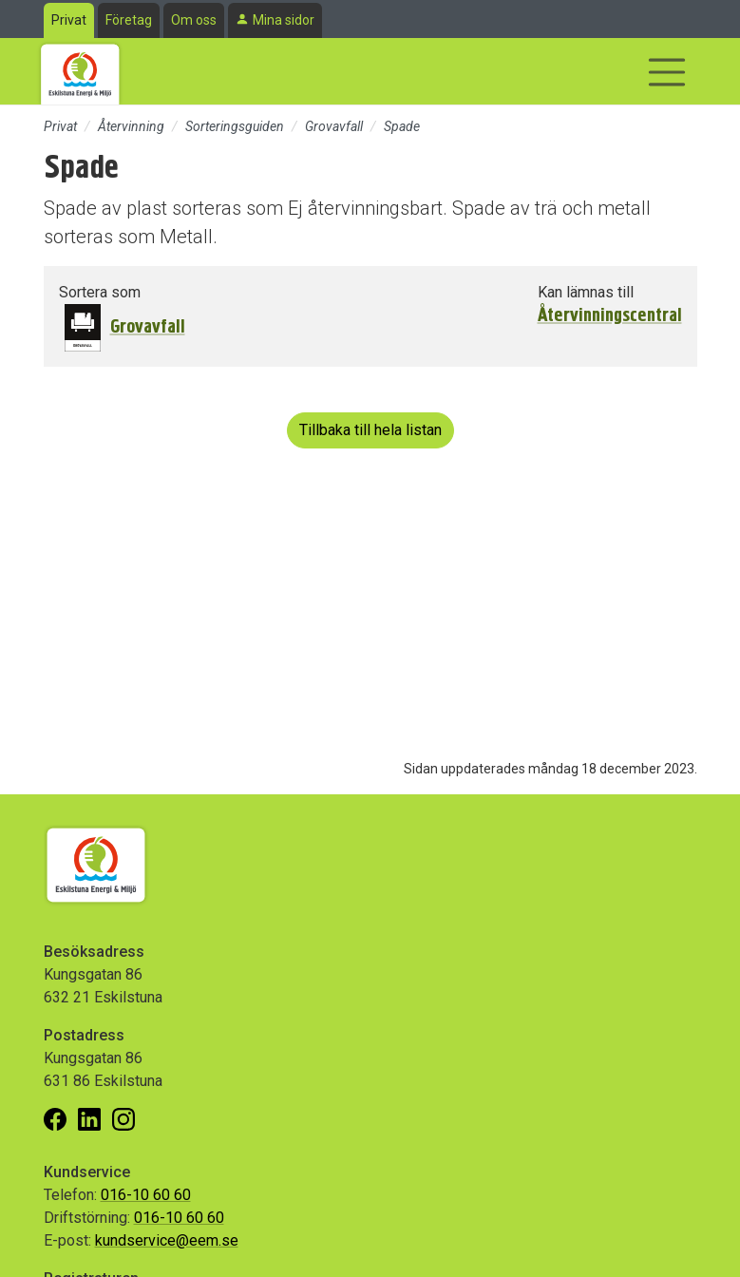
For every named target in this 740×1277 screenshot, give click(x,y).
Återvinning (131, 126)
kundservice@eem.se (166, 1240)
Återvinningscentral (610, 315)
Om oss (194, 20)
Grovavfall (334, 126)
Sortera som (100, 292)
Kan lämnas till (586, 292)
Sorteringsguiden (234, 126)
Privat (68, 20)
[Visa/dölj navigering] (666, 72)
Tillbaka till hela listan (370, 430)
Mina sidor (283, 20)
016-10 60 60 (146, 1195)
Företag (128, 20)
